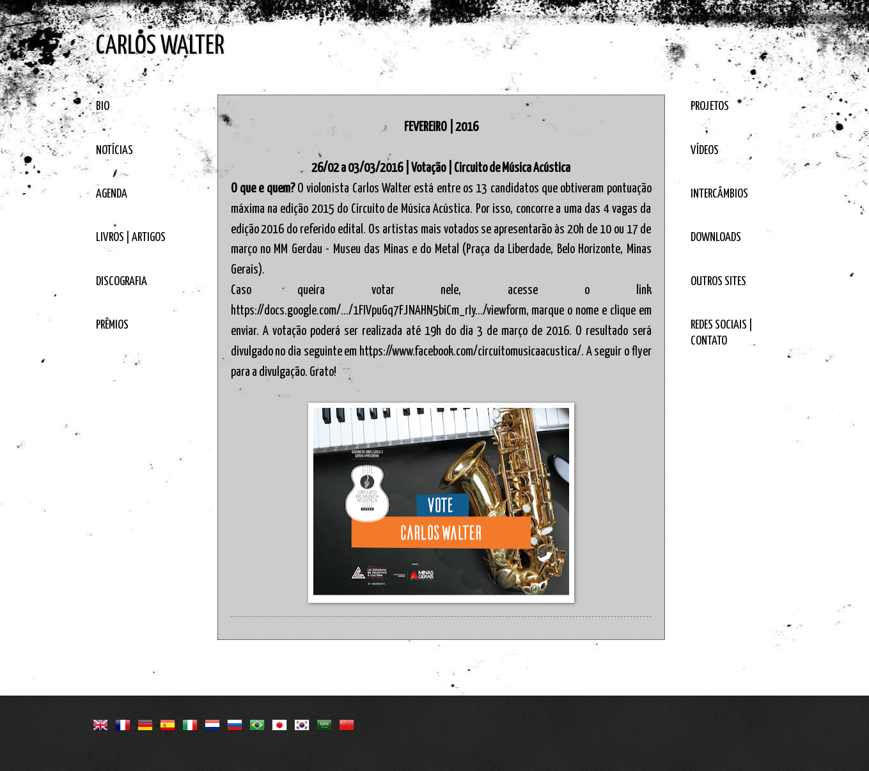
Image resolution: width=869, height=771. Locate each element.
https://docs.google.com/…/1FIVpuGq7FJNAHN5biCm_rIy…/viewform (378, 310)
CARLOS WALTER (160, 46)
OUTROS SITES (718, 282)
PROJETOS (710, 106)
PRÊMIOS (112, 325)
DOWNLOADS (716, 237)
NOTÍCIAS (114, 150)
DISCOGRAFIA (121, 282)
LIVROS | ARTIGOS (131, 237)
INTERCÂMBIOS (719, 194)
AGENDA (111, 194)
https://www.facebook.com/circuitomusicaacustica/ (470, 351)
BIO (102, 106)
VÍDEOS (705, 150)
